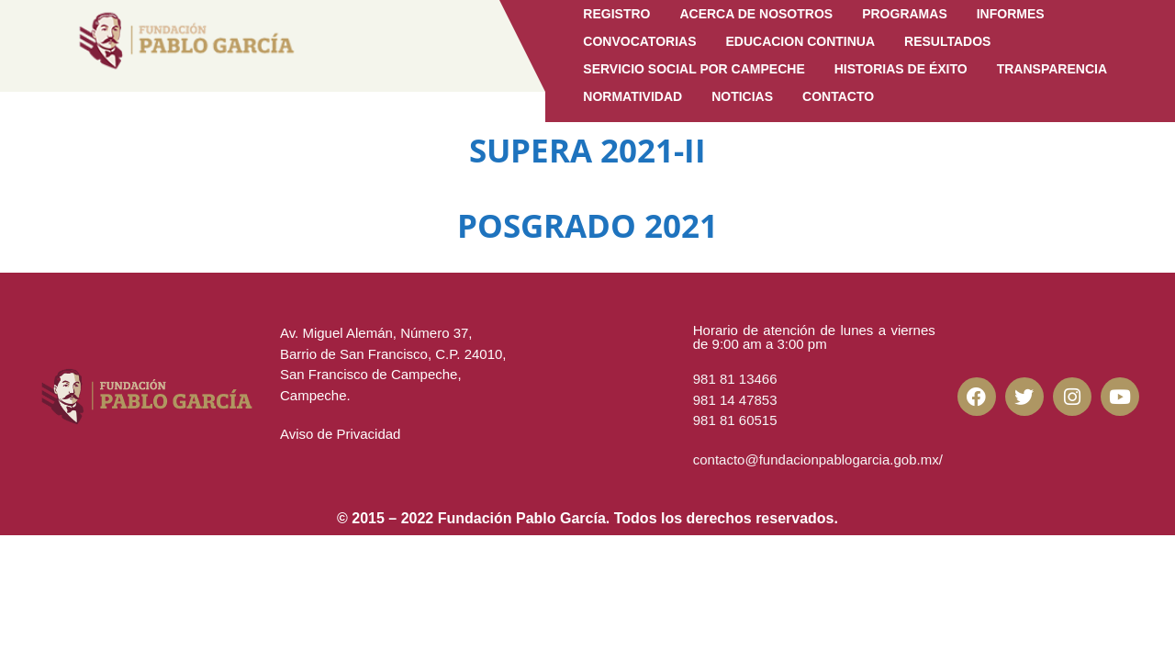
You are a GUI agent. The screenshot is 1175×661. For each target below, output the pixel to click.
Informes (1011, 13)
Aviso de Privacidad (340, 434)
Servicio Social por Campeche (693, 69)
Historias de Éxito (901, 69)
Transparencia (1052, 69)
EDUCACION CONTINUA (800, 41)
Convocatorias (639, 41)
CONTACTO (838, 96)
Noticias (742, 96)
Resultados (947, 41)
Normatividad (632, 96)
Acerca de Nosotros (756, 13)
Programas (904, 13)
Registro (616, 13)
